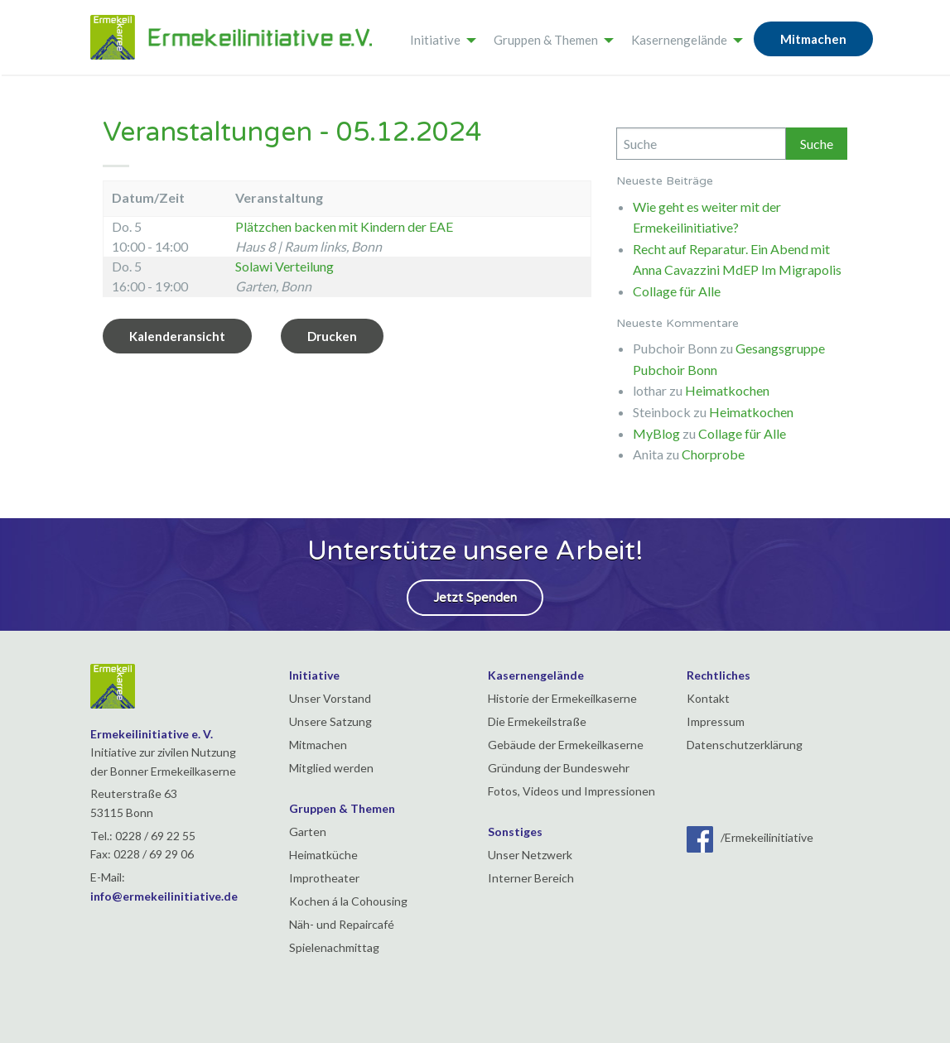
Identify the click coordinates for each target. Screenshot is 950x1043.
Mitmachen (813, 38)
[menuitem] (438, 37)
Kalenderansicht (177, 336)
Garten (307, 831)
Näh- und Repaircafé (341, 924)
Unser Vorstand (330, 698)
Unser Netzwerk (530, 855)
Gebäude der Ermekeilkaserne (566, 745)
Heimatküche (323, 855)
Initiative (435, 39)
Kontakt (708, 698)
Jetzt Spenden (475, 597)
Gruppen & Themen (546, 39)
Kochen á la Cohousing (348, 901)
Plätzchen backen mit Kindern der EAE (344, 226)
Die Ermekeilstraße (537, 721)
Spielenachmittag (334, 947)
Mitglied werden (331, 768)
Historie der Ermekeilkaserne (562, 698)
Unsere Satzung (330, 721)
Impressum (716, 721)
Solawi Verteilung (284, 266)
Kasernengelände (679, 39)
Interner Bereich (531, 878)
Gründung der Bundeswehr (558, 768)
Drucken (332, 336)
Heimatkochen (727, 390)
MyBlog (656, 433)
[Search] (701, 143)
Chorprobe (713, 454)
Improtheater (324, 878)
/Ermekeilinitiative (750, 837)
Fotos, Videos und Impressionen (571, 791)
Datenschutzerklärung (745, 745)
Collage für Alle (677, 291)
